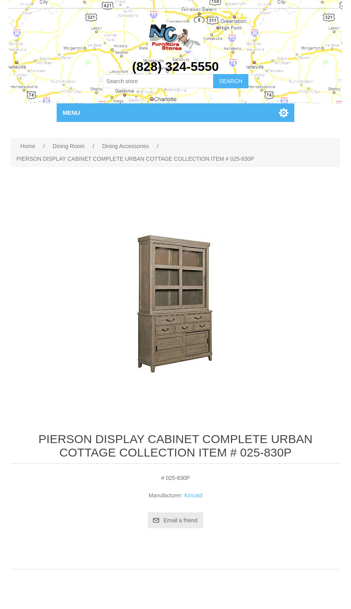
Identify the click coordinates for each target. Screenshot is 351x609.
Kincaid (193, 495)
